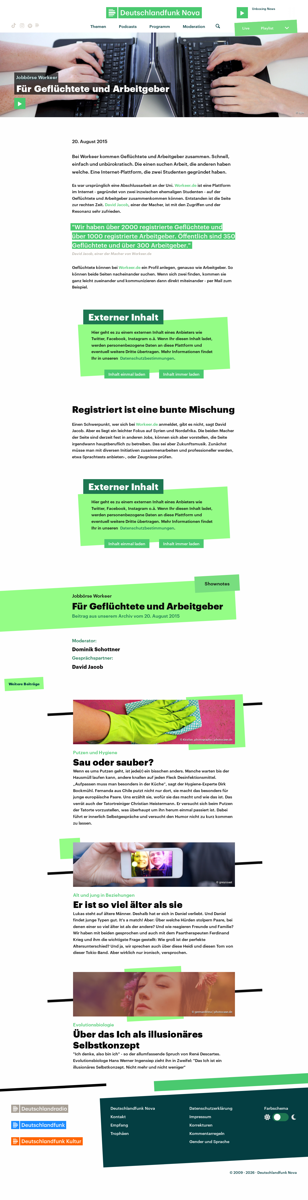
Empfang (119, 1124)
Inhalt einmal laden (126, 374)
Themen (98, 26)
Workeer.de (186, 185)
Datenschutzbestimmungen (147, 358)
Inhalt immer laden (181, 374)
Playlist (267, 28)
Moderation (194, 26)
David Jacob (116, 204)
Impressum (200, 1116)
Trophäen (119, 1133)
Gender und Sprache (209, 1141)
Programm (159, 26)
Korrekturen (201, 1124)
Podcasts (128, 26)
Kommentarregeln (207, 1133)
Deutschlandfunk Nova (132, 1108)
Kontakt (118, 1116)
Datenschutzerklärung (210, 1108)
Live (245, 28)
